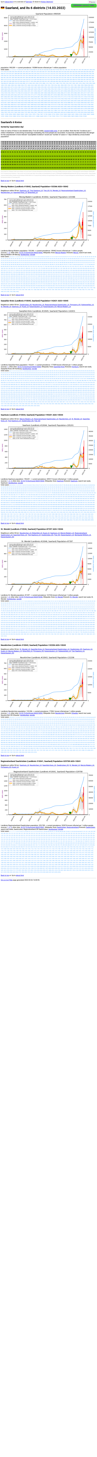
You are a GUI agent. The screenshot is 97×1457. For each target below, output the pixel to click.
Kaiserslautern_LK (36, 307)
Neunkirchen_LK (7, 192)
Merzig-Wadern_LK (64, 307)
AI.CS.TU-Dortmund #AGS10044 (32, 481)
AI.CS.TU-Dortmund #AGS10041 (32, 827)
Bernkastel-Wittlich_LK (83, 535)
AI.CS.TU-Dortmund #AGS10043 (31, 713)
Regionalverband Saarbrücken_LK (73, 191)
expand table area (50, 131)
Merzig (75, 253)
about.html (9, 2)
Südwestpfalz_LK (87, 305)
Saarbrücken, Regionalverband (68, 827)
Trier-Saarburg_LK (36, 191)
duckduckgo (25, 255)
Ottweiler (74, 713)
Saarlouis (60, 481)
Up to (3, 2)
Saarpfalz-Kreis (59, 367)
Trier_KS (46, 191)
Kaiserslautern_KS (50, 307)
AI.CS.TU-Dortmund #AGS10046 (31, 597)
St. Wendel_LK (55, 191)
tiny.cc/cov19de (6, 880)
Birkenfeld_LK (33, 192)
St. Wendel (59, 597)
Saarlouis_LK (24, 191)
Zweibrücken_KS (26, 305)
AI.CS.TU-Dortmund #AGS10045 (29, 367)
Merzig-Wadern (60, 253)
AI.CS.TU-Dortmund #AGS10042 (31, 253)
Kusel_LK (25, 307)
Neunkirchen (59, 713)
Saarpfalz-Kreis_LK (20, 192)
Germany (29, 2)
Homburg (75, 367)
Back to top (5, 181)
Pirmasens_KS (75, 305)
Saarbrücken (90, 827)
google (32, 255)
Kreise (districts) (47, 2)
